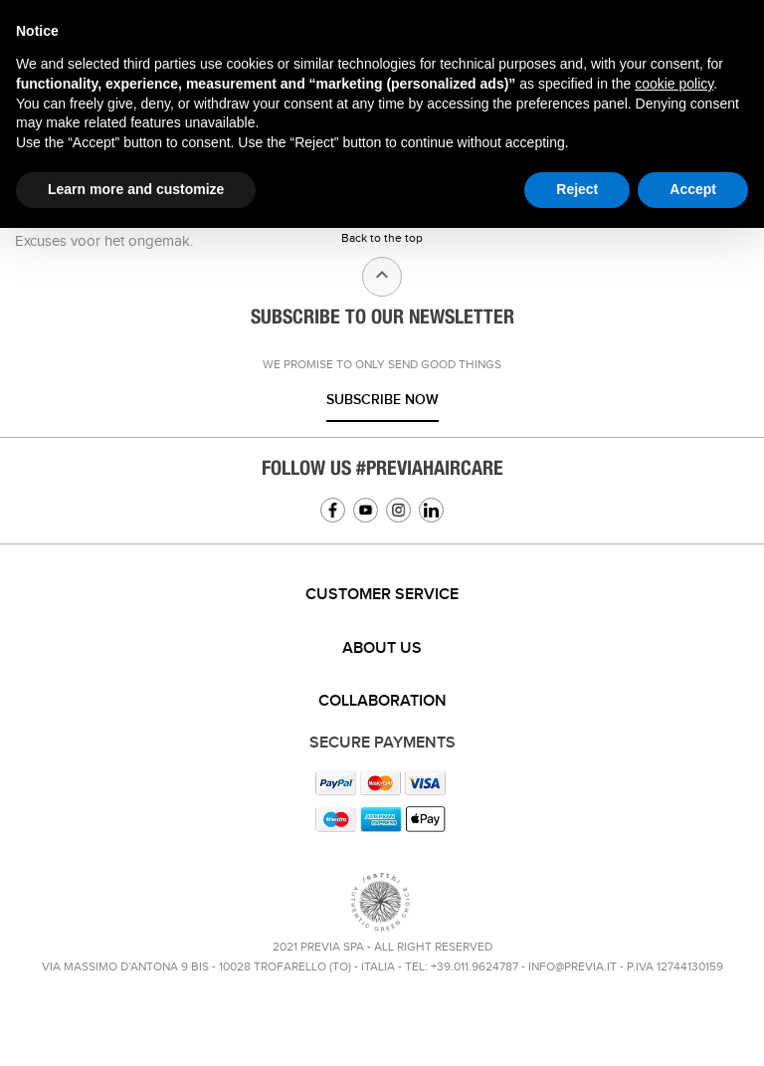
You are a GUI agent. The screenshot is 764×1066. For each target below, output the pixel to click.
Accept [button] (692, 189)
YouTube (365, 510)
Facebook (332, 510)
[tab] (382, 595)
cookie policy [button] (674, 84)
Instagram (398, 510)
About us (382, 648)
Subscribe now (382, 399)
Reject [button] (577, 189)
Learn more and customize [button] (136, 189)
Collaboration (382, 701)
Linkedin (431, 510)
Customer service (382, 594)
